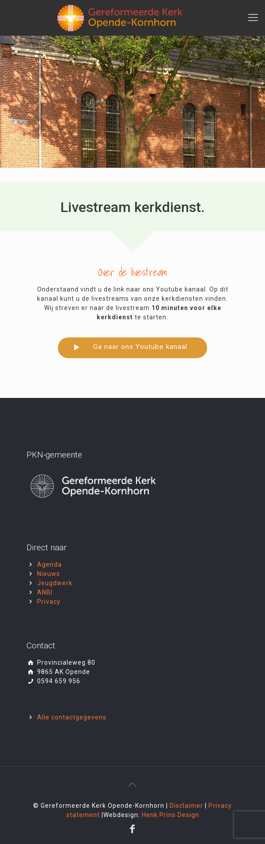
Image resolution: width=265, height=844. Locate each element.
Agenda (49, 564)
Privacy (49, 601)
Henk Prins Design (170, 814)
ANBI (45, 592)
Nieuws (48, 573)
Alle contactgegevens (71, 717)
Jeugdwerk (54, 583)
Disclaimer (187, 805)
